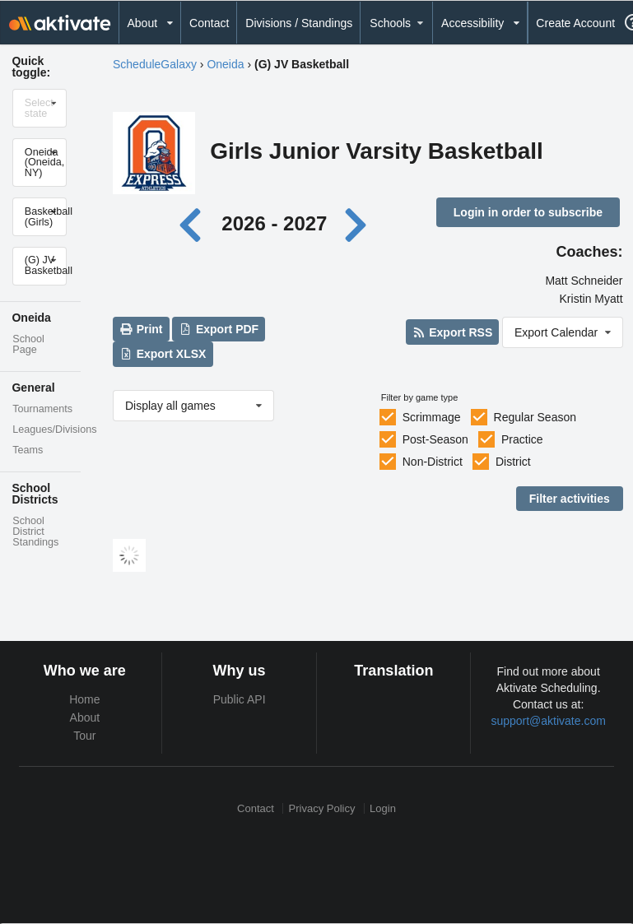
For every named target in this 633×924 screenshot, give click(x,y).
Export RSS (452, 332)
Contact (209, 23)
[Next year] (357, 223)
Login (383, 808)
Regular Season (535, 417)
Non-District (433, 461)
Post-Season (435, 439)
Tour (84, 735)
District (513, 461)
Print (140, 329)
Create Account (575, 23)
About (85, 717)
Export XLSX (162, 353)
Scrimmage (432, 417)
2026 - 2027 (274, 223)
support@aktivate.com (548, 720)
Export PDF (219, 329)
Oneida (225, 64)
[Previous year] (194, 223)
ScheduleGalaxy (155, 64)
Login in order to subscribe (528, 212)
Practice (522, 439)
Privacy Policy (322, 808)
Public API (239, 699)
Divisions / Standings (298, 23)
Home (84, 699)
